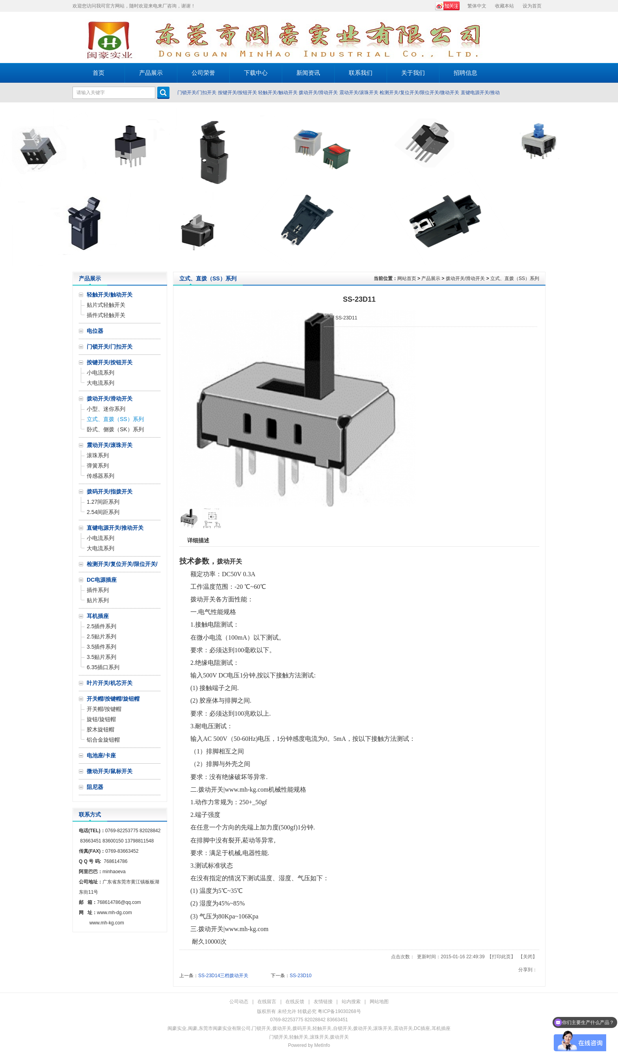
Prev (8, 187)
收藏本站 (504, 6)
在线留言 (266, 1001)
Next (610, 187)
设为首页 (532, 6)
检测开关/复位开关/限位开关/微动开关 (419, 92)
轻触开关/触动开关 (277, 92)
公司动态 (238, 1001)
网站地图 (379, 1001)
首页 (98, 72)
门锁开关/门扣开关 (196, 92)
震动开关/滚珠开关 (358, 92)
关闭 (527, 956)
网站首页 (406, 278)
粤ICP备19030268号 (339, 1011)
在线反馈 (294, 1001)
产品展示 (430, 278)
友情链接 (323, 1001)
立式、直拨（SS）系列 (514, 278)
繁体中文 (476, 6)
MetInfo (322, 1045)
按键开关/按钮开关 (237, 92)
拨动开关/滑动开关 (318, 92)
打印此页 (501, 956)
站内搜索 (351, 1001)
